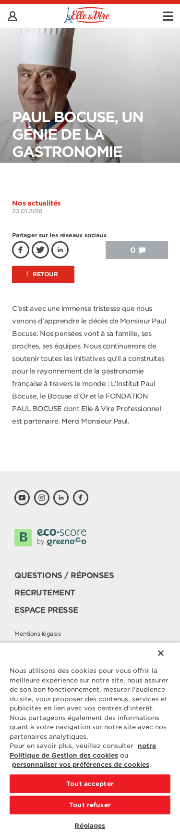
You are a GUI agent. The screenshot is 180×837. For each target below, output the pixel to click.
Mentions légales (37, 633)
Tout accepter (90, 783)
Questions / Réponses (64, 575)
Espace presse (46, 610)
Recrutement (44, 592)
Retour (42, 274)
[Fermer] (161, 653)
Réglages (89, 825)
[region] (90, 739)
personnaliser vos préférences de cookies (80, 764)
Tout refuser (90, 805)
